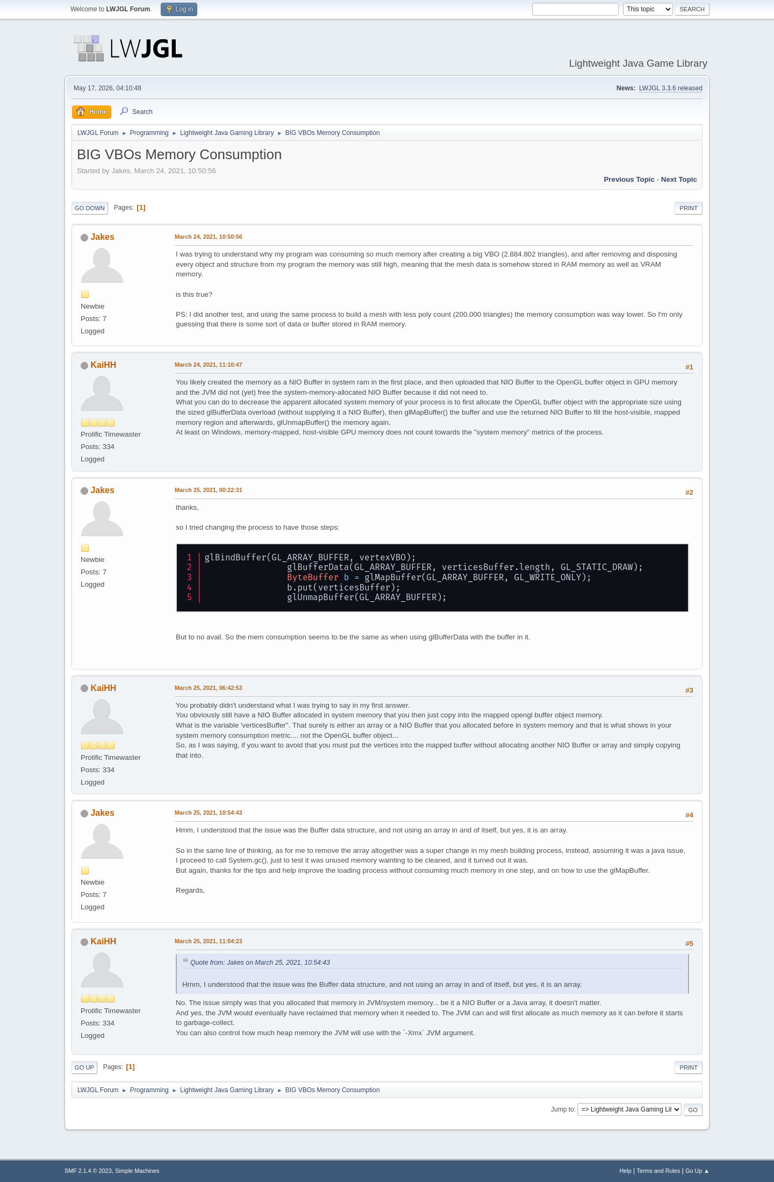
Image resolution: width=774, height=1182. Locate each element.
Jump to (562, 1109)
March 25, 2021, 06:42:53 (208, 688)
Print (688, 208)
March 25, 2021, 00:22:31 (208, 490)
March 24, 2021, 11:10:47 (208, 364)
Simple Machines (137, 1170)
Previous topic (629, 179)
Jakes (102, 236)
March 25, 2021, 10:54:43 (208, 812)
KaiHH (103, 364)
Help (626, 1170)
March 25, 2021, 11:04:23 (208, 941)
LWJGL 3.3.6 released (671, 88)
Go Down (90, 208)
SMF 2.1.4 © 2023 (88, 1170)
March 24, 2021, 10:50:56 (208, 236)
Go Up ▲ (697, 1170)
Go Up (84, 1067)
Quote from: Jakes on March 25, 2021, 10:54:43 (260, 962)
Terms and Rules (658, 1170)
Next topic (679, 179)
